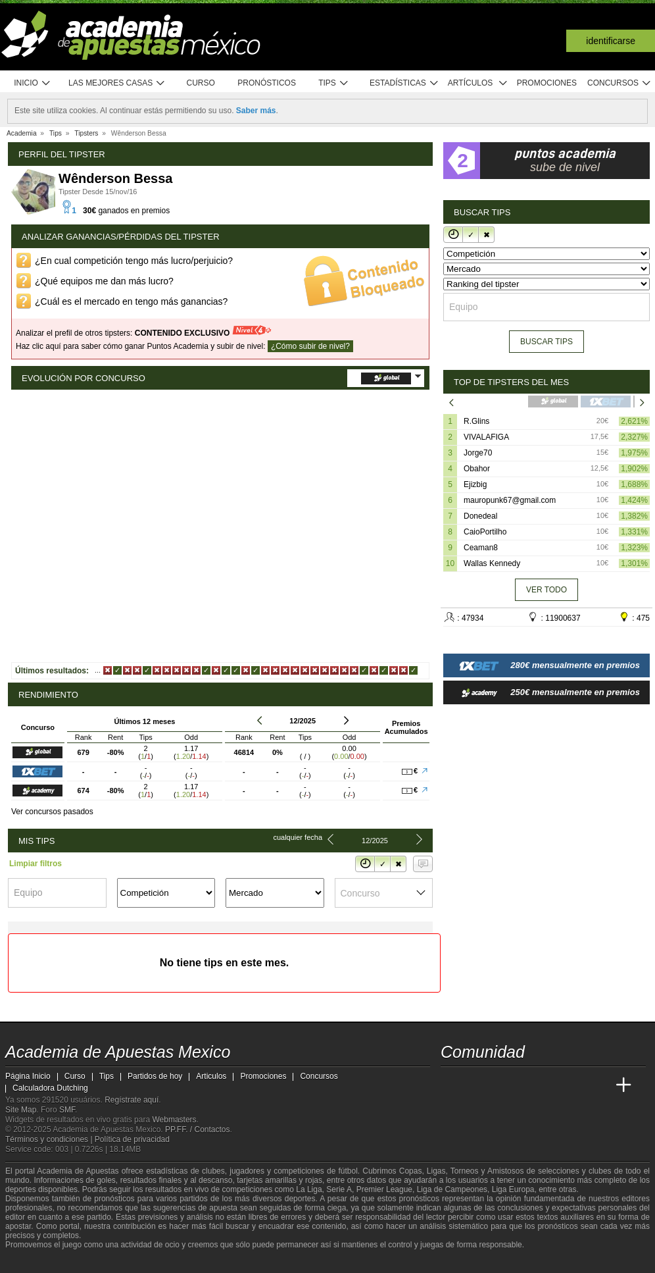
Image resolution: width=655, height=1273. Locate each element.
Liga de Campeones (452, 1189)
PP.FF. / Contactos (197, 1129)
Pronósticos (266, 83)
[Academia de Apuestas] (550, 1085)
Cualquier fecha (297, 837)
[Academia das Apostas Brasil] (501, 1085)
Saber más (256, 110)
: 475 (634, 617)
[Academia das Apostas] (476, 1085)
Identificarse (610, 41)
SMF (67, 1109)
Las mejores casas (117, 83)
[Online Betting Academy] (525, 1085)
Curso (201, 83)
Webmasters (174, 1119)
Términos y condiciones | (50, 1139)
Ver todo (546, 589)
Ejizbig (475, 484)
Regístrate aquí (131, 1099)
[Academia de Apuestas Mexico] (452, 1085)
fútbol (347, 1171)
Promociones (547, 83)
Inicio (32, 83)
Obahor (477, 468)
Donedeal (480, 516)
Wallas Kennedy (492, 563)
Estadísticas (404, 83)
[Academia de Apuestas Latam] (575, 1085)
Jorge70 (478, 452)
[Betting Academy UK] (599, 1085)
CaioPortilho (485, 531)
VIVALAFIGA (486, 437)
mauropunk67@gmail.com (510, 500)
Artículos (478, 83)
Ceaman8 (481, 547)
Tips (333, 83)
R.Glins (476, 421)
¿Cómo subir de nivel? (310, 346)
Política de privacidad (132, 1139)
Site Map (20, 1109)
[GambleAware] (35, 1262)
